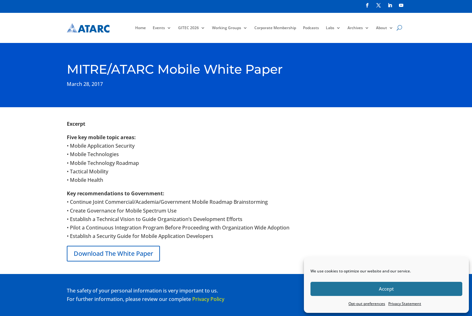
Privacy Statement (404, 303)
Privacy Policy (208, 299)
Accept (386, 289)
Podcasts (311, 27)
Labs (330, 27)
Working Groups (226, 27)
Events (159, 27)
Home (140, 27)
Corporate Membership (275, 27)
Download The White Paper (113, 253)
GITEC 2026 (188, 27)
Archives (355, 27)
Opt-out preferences (366, 303)
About (381, 27)
